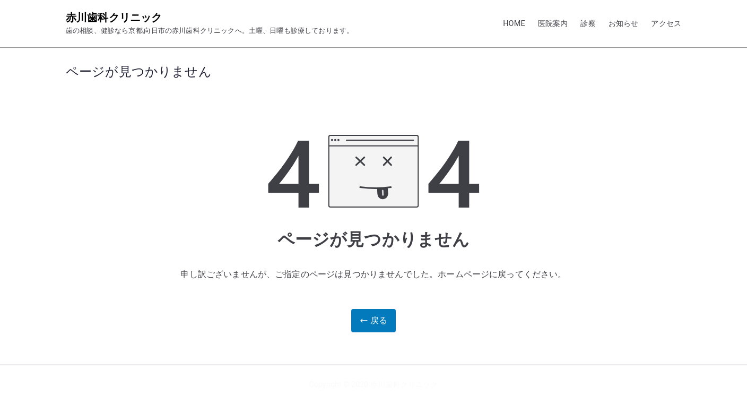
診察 (587, 23)
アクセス (666, 23)
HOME (514, 23)
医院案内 (553, 23)
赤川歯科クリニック (114, 17)
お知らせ (624, 23)
